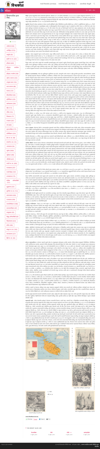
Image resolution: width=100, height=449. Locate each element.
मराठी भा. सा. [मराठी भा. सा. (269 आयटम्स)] (12, 163)
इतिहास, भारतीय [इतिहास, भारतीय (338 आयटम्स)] (12, 74)
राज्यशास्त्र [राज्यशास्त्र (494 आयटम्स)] (11, 200)
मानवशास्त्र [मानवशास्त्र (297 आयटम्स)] (11, 168)
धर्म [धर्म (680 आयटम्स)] (9, 125)
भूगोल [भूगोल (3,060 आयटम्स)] (10, 151)
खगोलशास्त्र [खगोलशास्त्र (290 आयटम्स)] (11, 104)
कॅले (51, 432)
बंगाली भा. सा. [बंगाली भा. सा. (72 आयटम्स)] (11, 142)
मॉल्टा (94, 10)
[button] (2, 10)
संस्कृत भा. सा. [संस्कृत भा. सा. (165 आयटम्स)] (12, 229)
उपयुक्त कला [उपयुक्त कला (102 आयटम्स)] (12, 82)
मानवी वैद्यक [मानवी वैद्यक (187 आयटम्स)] (11, 172)
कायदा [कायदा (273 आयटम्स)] (10, 91)
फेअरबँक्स (33, 432)
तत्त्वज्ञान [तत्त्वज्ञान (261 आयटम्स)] (10, 121)
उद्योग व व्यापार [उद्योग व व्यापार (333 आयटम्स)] (12, 78)
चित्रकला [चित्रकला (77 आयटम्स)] (10, 116)
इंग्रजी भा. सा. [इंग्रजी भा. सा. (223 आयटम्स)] (12, 59)
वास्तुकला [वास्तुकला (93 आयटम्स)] (10, 212)
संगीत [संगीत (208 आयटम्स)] (10, 225)
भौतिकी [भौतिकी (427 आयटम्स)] (10, 159)
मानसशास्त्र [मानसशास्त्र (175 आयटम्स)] (11, 176)
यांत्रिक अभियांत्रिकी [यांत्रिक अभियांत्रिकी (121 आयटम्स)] (13, 181)
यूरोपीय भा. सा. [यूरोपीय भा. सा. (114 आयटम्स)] (12, 191)
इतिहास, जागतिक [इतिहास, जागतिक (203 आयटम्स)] (13, 68)
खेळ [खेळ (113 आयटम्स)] (9, 108)
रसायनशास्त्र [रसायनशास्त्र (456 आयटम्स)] (11, 195)
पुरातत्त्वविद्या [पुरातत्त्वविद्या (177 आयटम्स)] (11, 129)
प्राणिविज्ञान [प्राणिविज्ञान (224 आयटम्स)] (11, 133)
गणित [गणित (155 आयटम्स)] (10, 112)
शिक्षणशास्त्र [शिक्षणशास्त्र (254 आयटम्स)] (11, 221)
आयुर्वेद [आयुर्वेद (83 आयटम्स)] (10, 55)
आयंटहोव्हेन (87, 432)
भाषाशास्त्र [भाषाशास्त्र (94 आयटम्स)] (10, 146)
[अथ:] (86, 10)
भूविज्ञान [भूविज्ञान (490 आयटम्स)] (10, 155)
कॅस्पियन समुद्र (9, 37)
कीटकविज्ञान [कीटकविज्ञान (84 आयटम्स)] (11, 95)
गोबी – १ (69, 432)
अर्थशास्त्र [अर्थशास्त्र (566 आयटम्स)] (10, 46)
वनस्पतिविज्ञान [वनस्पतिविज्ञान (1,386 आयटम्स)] (12, 204)
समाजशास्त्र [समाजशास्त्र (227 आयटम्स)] (11, 234)
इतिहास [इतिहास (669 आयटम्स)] (10, 63)
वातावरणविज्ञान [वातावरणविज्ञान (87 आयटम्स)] (12, 208)
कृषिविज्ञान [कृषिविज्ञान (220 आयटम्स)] (11, 99)
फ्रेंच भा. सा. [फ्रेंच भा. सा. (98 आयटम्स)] (11, 138)
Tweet (35, 419)
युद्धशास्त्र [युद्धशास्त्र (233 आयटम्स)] (10, 187)
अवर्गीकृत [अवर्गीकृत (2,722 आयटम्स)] (11, 50)
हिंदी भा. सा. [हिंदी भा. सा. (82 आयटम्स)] (11, 238)
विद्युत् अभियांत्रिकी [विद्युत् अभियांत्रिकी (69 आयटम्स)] (12, 217)
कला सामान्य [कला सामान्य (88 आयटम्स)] (11, 86)
